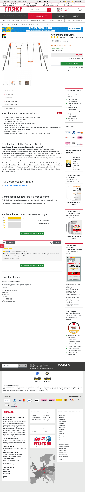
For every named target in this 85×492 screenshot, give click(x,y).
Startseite (4, 25)
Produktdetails (9, 91)
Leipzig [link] (13, 430)
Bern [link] (8, 460)
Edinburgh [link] (6, 442)
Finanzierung (73, 59)
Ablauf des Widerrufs (46, 420)
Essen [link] (4, 427)
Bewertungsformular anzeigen (32, 233)
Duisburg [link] (22, 425)
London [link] (16, 442)
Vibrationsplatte (63, 456)
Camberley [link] (22, 440)
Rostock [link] (5, 434)
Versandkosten (36, 417)
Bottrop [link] (9, 423)
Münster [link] (11, 432)
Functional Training (64, 446)
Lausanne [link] (12, 460)
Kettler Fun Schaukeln (52, 25)
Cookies (34, 415)
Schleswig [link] (18, 434)
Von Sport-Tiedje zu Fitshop (10, 385)
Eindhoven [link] (6, 456)
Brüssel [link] (12, 465)
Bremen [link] (21, 423)
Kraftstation (62, 421)
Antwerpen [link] (6, 465)
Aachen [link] (5, 421)
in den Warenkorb (72, 64)
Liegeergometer (63, 436)
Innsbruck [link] (9, 448)
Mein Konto (77, 1)
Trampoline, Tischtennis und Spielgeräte (40, 16)
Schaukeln (43, 25)
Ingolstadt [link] (11, 428)
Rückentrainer (63, 450)
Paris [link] (7, 469)
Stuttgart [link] (23, 434)
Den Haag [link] (19, 454)
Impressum (14, 1)
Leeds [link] (10, 440)
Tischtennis (62, 425)
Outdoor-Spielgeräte (34, 25)
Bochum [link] (24, 421)
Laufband (61, 417)
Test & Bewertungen (11, 105)
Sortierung (10, 243)
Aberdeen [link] (5, 440)
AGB (33, 413)
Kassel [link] (22, 428)
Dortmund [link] (6, 425)
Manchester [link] (22, 442)
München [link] (5, 432)
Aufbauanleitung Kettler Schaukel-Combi (15, 186)
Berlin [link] (15, 421)
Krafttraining (21, 15)
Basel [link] (4, 460)
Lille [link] (4, 469)
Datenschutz (46, 413)
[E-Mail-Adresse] (10, 366)
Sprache (70, 1)
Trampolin (61, 423)
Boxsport (61, 433)
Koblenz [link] (5, 430)
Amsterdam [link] (6, 454)
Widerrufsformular (36, 419)
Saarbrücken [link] (11, 434)
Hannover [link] (5, 428)
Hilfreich (6, 259)
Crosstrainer (62, 413)
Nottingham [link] (6, 444)
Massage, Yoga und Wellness (61, 16)
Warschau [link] (6, 478)
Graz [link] (4, 448)
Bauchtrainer (62, 448)
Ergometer (62, 415)
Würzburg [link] (12, 436)
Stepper (61, 442)
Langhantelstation (64, 444)
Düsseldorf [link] (17, 425)
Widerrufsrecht (47, 417)
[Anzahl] (56, 64)
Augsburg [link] (10, 421)
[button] (4, 57)
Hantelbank (62, 427)
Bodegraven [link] (13, 454)
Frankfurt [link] (9, 427)
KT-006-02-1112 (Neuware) (60, 41)
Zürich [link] (17, 460)
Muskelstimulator (63, 454)
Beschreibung (9, 95)
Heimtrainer (62, 438)
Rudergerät (62, 419)
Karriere (20, 1)
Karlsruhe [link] (17, 428)
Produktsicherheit (10, 109)
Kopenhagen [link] (6, 473)
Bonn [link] (4, 423)
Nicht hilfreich (14, 259)
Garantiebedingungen (11, 102)
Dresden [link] (11, 425)
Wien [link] (4, 450)
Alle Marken (62, 460)
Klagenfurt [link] (15, 448)
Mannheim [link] (22, 430)
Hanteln (61, 431)
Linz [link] (19, 448)
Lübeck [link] (17, 430)
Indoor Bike (62, 429)
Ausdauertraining (9, 15)
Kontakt (24, 1)
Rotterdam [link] (19, 456)
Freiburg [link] (14, 427)
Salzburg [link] (23, 448)
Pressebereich (46, 429)
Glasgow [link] (11, 442)
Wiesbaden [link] (6, 436)
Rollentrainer (62, 440)
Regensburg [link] (22, 432)
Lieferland (63, 1)
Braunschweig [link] (15, 423)
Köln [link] (9, 430)
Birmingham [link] (15, 440)
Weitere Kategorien (76, 16)
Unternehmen (7, 1)
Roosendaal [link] (12, 456)
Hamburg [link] (19, 427)
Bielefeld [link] (19, 421)
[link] (68, 133)
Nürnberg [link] (16, 432)
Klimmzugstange (63, 452)
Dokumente (8, 98)
